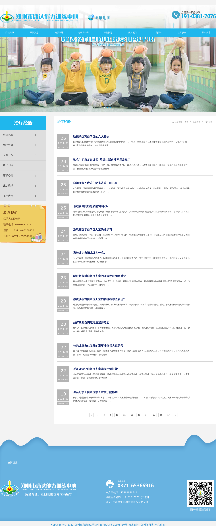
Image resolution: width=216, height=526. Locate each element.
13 (139, 415)
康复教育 (108, 32)
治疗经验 (8, 145)
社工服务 (181, 32)
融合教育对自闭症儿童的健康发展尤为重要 (99, 276)
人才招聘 (157, 32)
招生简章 (206, 32)
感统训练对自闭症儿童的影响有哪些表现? (99, 299)
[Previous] (91, 415)
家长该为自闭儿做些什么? (89, 252)
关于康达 (59, 32)
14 (146, 415)
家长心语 (8, 175)
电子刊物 (8, 165)
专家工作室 (83, 32)
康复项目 (132, 32)
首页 (186, 122)
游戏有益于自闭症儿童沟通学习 (92, 229)
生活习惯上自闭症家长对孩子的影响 (95, 392)
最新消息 (34, 32)
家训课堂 (8, 185)
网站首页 (9, 32)
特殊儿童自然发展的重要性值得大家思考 (98, 345)
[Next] (175, 415)
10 (117, 415)
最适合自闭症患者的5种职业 (90, 206)
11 (124, 415)
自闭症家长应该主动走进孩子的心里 (95, 183)
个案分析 (8, 155)
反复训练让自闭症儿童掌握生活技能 (95, 369)
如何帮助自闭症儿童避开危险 (91, 322)
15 (154, 415)
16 (161, 415)
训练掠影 (8, 135)
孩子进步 (8, 196)
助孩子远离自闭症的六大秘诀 (91, 136)
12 (132, 415)
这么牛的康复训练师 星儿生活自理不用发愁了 (101, 159)
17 (168, 415)
